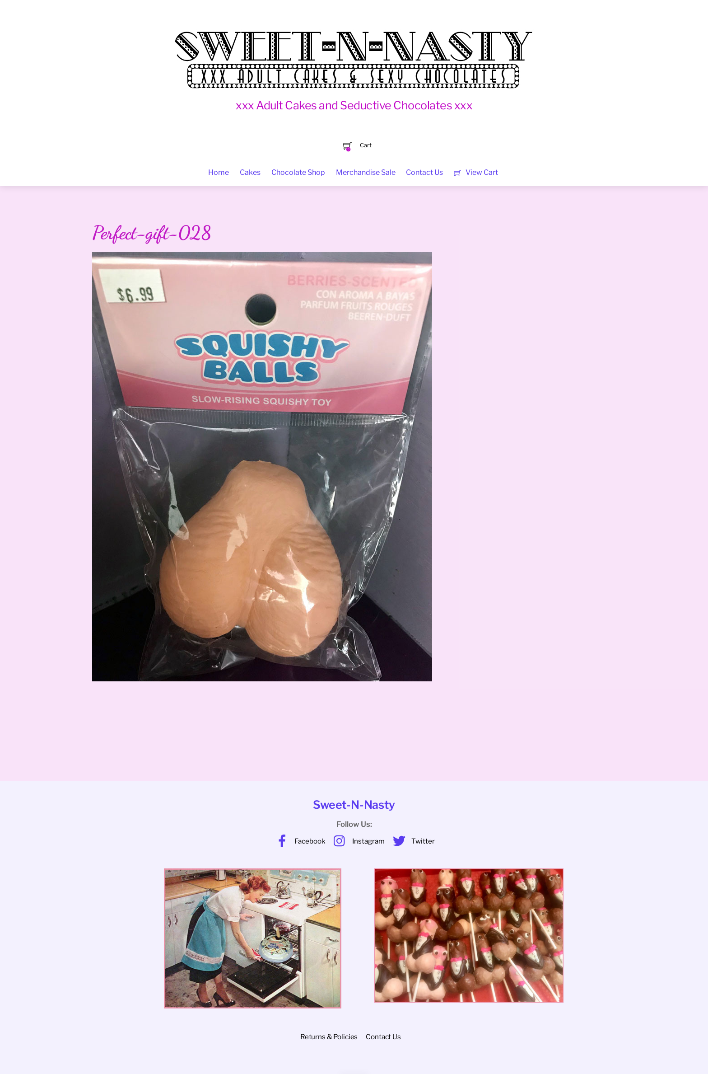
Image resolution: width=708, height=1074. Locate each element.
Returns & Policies (329, 1036)
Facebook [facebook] (298, 841)
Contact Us (424, 172)
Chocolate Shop (298, 172)
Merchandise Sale (366, 172)
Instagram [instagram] (357, 841)
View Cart (476, 172)
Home (218, 172)
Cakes (250, 172)
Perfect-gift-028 (151, 232)
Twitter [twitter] (411, 841)
